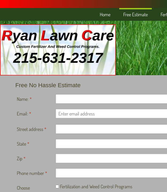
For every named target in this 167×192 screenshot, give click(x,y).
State (23, 144)
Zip (21, 158)
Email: (24, 114)
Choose (23, 188)
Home (105, 14)
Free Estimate (135, 14)
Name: (24, 99)
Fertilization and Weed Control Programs (93, 186)
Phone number (32, 173)
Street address (31, 129)
